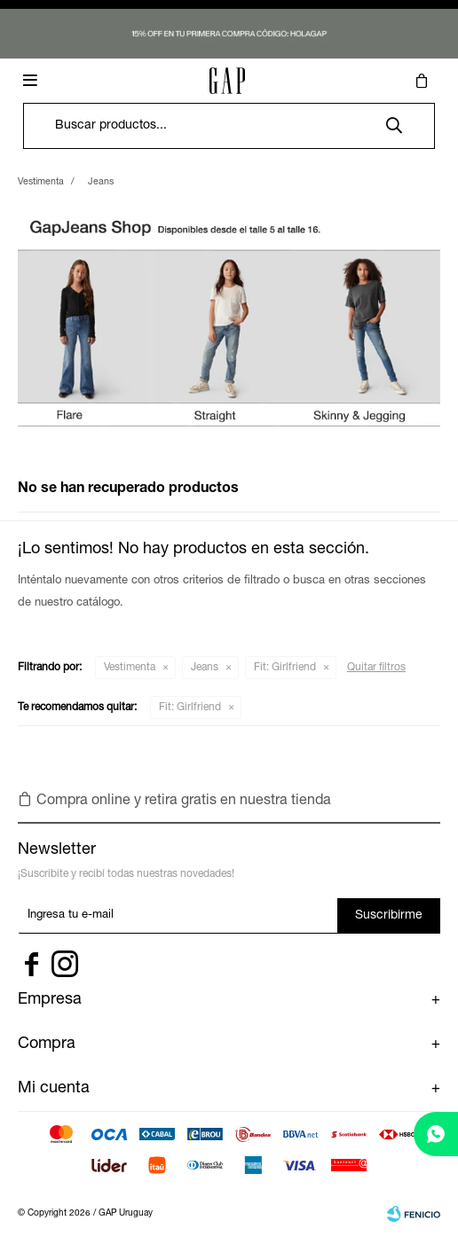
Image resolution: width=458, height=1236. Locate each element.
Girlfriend (285, 667)
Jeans (204, 667)
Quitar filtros (376, 667)
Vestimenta (129, 667)
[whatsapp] (436, 1134)
